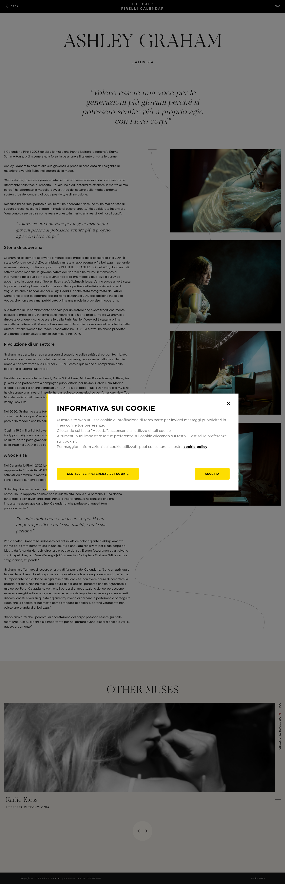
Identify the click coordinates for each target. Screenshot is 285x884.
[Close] (229, 403)
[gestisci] (98, 474)
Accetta (212, 473)
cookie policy (195, 447)
